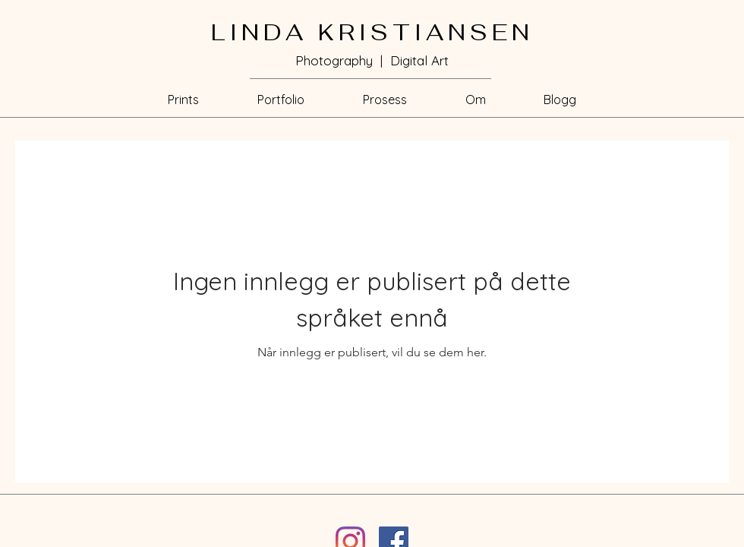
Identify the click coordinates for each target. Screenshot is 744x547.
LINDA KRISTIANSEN (372, 32)
